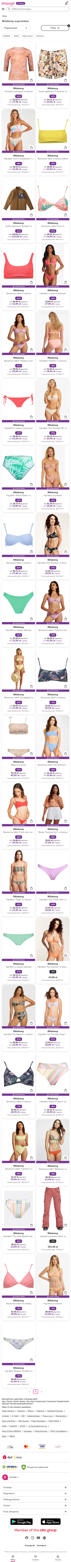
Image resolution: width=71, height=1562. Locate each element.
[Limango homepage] (8, 3)
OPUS (22, 1426)
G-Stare (5, 1416)
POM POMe (53, 1421)
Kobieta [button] (6, 36)
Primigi (9, 1401)
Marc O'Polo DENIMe (11, 1431)
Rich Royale (23, 1421)
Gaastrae (40, 1411)
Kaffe (4, 1426)
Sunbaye (21, 1411)
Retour (31, 1411)
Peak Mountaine (38, 1421)
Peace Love (48, 1416)
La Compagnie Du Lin (37, 1426)
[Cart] (31, 80)
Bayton (22, 1401)
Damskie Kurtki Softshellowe (21, 1403)
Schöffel (13, 1426)
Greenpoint (51, 1401)
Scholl (16, 1401)
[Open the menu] (3, 9)
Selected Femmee (55, 1411)
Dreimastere (61, 1416)
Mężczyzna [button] (28, 36)
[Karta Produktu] (18, 75)
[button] (16, 28)
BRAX (12, 1436)
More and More (8, 1421)
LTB (22, 1416)
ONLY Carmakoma (58, 1431)
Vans (4, 1401)
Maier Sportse (8, 1411)
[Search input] (37, 9)
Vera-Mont (31, 1401)
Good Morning (41, 1431)
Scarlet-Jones (41, 1401)
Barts (4, 1436)
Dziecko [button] (40, 36)
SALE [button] (16, 36)
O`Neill (15, 1416)
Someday (28, 1431)
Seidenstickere (33, 1416)
